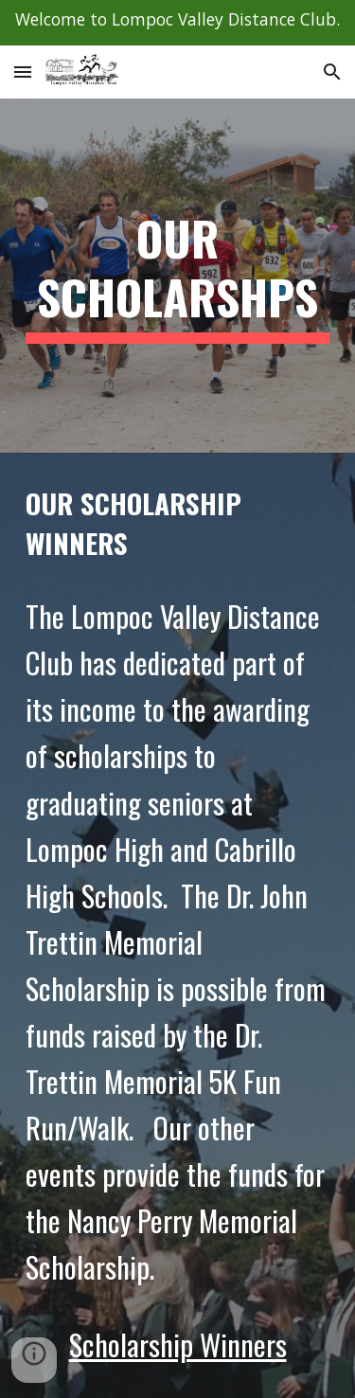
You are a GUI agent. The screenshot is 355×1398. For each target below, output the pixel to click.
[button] (22, 71)
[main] (178, 276)
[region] (177, 22)
